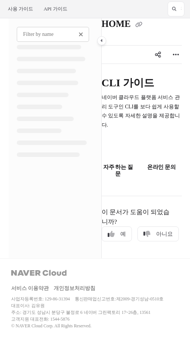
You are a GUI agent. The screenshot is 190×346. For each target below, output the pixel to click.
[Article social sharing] (158, 55)
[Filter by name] (53, 34)
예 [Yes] (117, 234)
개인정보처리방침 (74, 288)
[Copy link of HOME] (139, 25)
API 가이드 (55, 9)
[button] (176, 8)
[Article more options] (176, 55)
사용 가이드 (20, 9)
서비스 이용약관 (30, 288)
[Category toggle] (101, 40)
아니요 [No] (158, 234)
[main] (142, 138)
